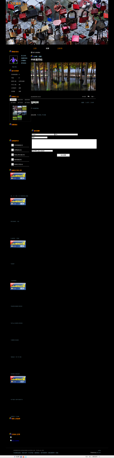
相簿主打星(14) (18, 164)
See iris (14, 67)
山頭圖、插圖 (37, 56)
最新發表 (13, 99)
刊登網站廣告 (17, 452)
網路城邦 (94, 456)
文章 (35, 48)
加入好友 (23, 55)
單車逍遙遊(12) (18, 145)
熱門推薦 (27, 102)
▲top (99, 450)
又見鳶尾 (15, 3)
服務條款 (37, 452)
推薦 (82, 102)
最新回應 (20, 99)
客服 (57, 452)
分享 (87, 102)
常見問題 (30, 452)
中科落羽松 (36, 108)
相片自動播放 (36, 52)
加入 (90, 456)
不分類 (39, 115)
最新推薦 (27, 99)
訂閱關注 (23, 60)
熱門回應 (20, 102)
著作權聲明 (44, 452)
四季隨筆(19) (18, 150)
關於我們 (24, 452)
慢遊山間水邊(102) (19, 154)
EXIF (92, 102)
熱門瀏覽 (13, 102)
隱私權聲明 (51, 452)
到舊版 (25, 4)
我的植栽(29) (18, 159)
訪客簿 (60, 48)
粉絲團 (17, 456)
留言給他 (23, 63)
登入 (87, 456)
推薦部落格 (24, 58)
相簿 (47, 48)
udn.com (99, 452)
